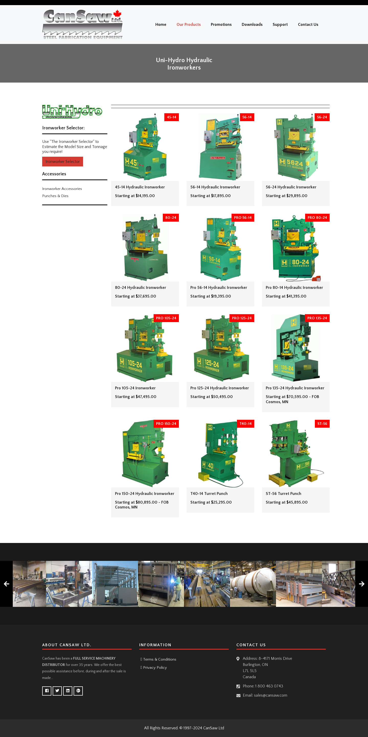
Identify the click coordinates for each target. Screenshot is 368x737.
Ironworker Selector (62, 161)
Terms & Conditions (159, 659)
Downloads (252, 24)
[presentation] (6, 584)
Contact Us (308, 24)
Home (160, 24)
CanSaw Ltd (213, 728)
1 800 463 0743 (269, 686)
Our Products (189, 24)
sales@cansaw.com (270, 695)
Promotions (221, 24)
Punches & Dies (55, 196)
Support (280, 24)
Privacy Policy (155, 667)
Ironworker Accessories (62, 189)
